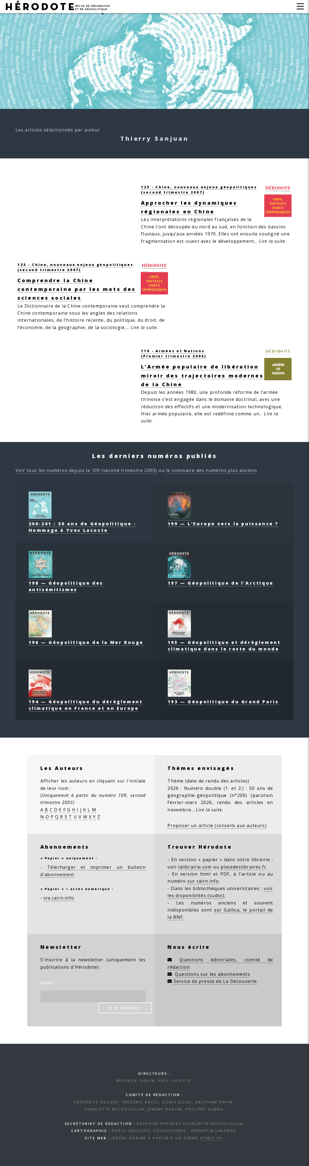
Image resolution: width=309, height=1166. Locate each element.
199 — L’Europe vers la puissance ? (223, 520)
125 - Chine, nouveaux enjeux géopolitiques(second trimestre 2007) (199, 190)
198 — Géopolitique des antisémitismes (66, 583)
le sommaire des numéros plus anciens (211, 470)
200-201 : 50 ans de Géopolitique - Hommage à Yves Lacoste (82, 523)
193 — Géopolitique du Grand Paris (223, 698)
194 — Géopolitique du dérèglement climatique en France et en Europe (86, 701)
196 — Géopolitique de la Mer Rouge (86, 639)
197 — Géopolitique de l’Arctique (221, 579)
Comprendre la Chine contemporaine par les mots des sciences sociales (76, 289)
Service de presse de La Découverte (215, 981)
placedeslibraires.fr (243, 867)
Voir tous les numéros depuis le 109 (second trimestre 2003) (86, 470)
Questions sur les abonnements (212, 974)
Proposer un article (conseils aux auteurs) (216, 826)
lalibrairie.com (195, 867)
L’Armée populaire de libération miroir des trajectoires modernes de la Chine (202, 375)
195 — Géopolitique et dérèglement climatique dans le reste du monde (224, 642)
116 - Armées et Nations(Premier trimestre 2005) (173, 353)
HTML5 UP (211, 1138)
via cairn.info (59, 898)
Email (46, 982)
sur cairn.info (203, 881)
